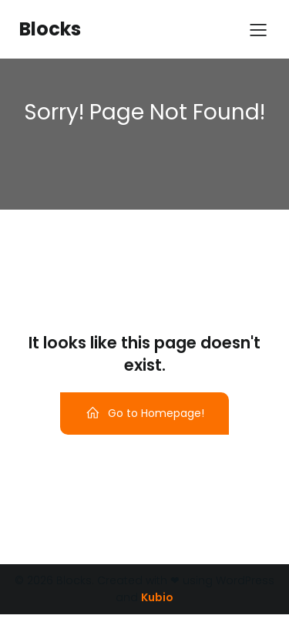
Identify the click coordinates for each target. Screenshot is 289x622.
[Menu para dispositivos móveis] (258, 29)
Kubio (157, 597)
